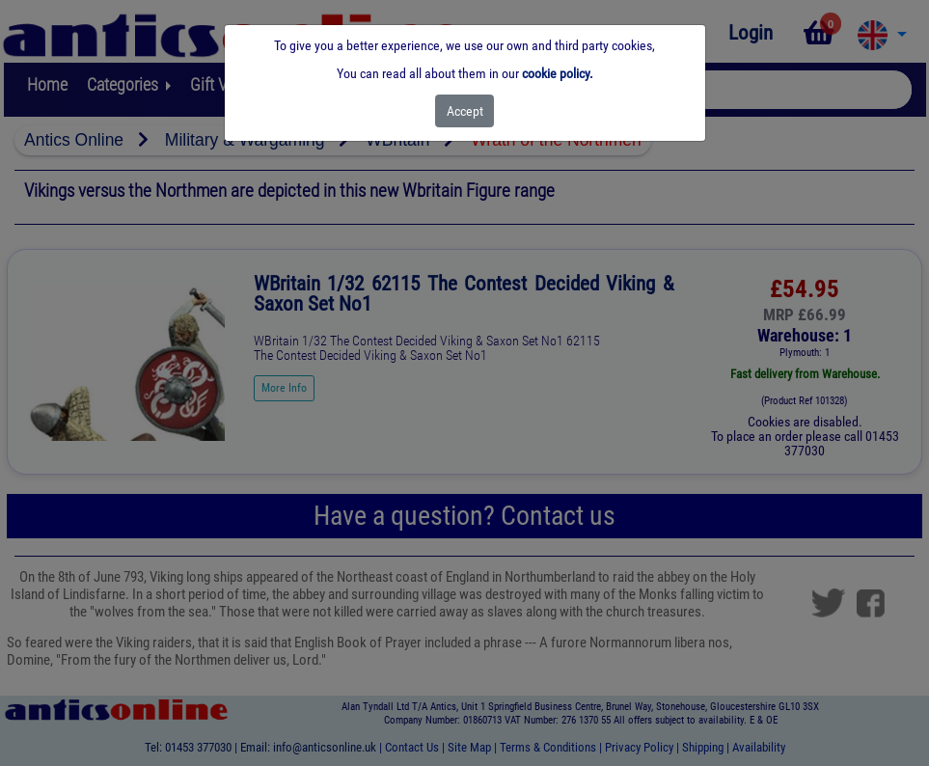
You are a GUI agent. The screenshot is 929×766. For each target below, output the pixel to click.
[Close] (464, 111)
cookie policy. (557, 73)
